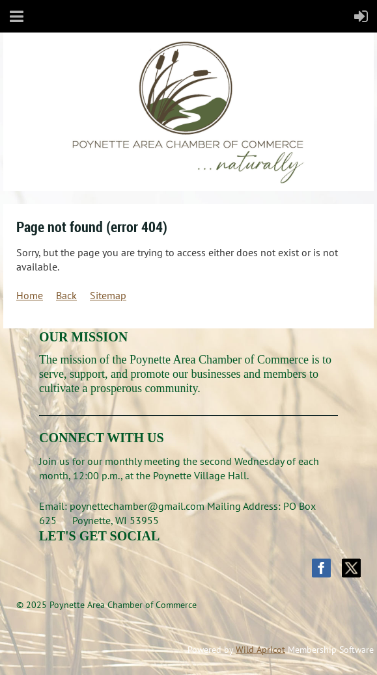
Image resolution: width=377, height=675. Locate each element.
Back (66, 295)
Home (29, 295)
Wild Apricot (260, 649)
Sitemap (108, 295)
